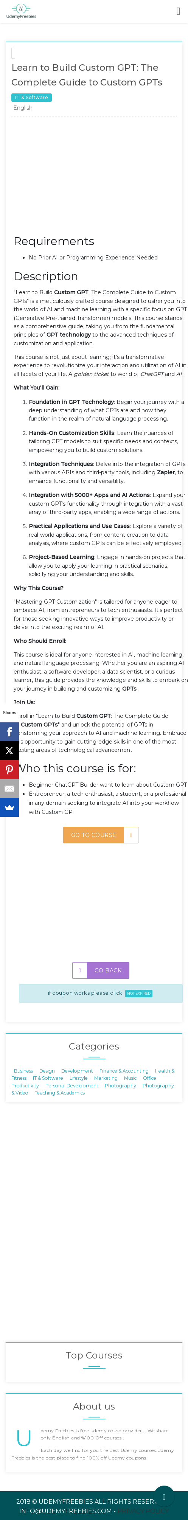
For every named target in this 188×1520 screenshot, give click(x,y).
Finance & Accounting (124, 1070)
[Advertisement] (101, 177)
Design (47, 1070)
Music (130, 1078)
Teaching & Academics (60, 1093)
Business (23, 1070)
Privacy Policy (143, 1511)
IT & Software (48, 1078)
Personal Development (71, 1085)
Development (77, 1070)
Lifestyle (79, 1078)
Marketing (106, 1078)
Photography (120, 1085)
